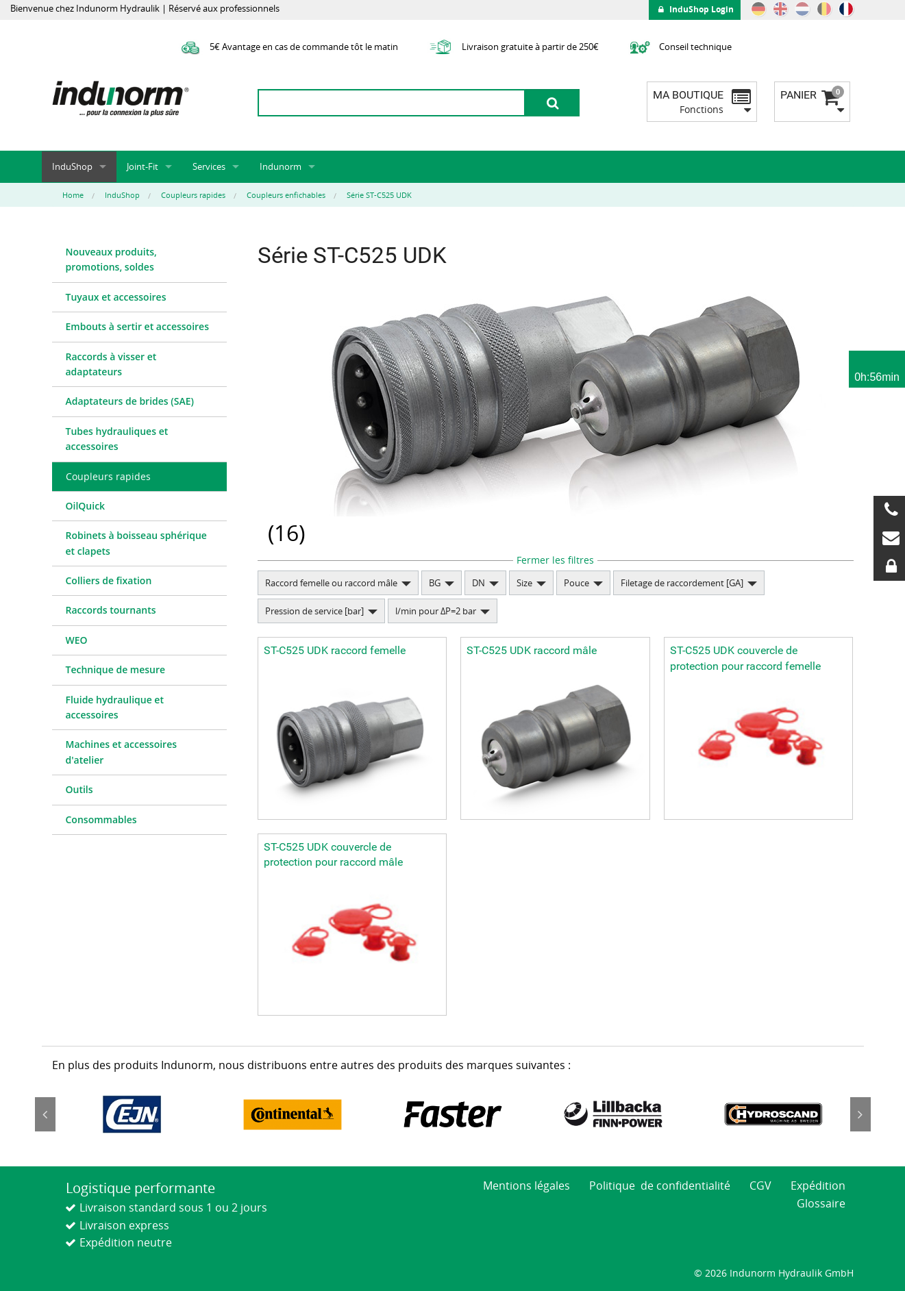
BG (435, 583)
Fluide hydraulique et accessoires (115, 707)
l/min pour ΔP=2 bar (435, 611)
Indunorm (280, 166)
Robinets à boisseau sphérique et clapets (136, 543)
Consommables (101, 819)
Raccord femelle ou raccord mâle (331, 583)
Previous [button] (45, 1114)
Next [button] (860, 1114)
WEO (77, 640)
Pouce (576, 583)
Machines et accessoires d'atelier (121, 752)
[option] (132, 1114)
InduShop (72, 166)
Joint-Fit (142, 166)
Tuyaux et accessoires (116, 296)
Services (209, 166)
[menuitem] (139, 260)
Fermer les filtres (555, 559)
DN (478, 583)
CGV (760, 1185)
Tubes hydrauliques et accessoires (117, 439)
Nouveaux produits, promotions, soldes (111, 259)
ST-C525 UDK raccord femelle (335, 650)
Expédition (818, 1185)
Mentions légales (526, 1185)
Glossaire (821, 1203)
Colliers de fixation (109, 580)
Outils (79, 789)
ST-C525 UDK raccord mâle (532, 650)
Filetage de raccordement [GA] (682, 583)
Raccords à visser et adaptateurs (111, 364)
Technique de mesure (116, 669)
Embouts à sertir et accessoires (137, 326)
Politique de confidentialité (659, 1185)
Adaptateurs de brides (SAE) (130, 401)
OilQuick (86, 505)
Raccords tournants (111, 609)
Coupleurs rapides (108, 476)
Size (524, 583)
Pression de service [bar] (314, 611)
